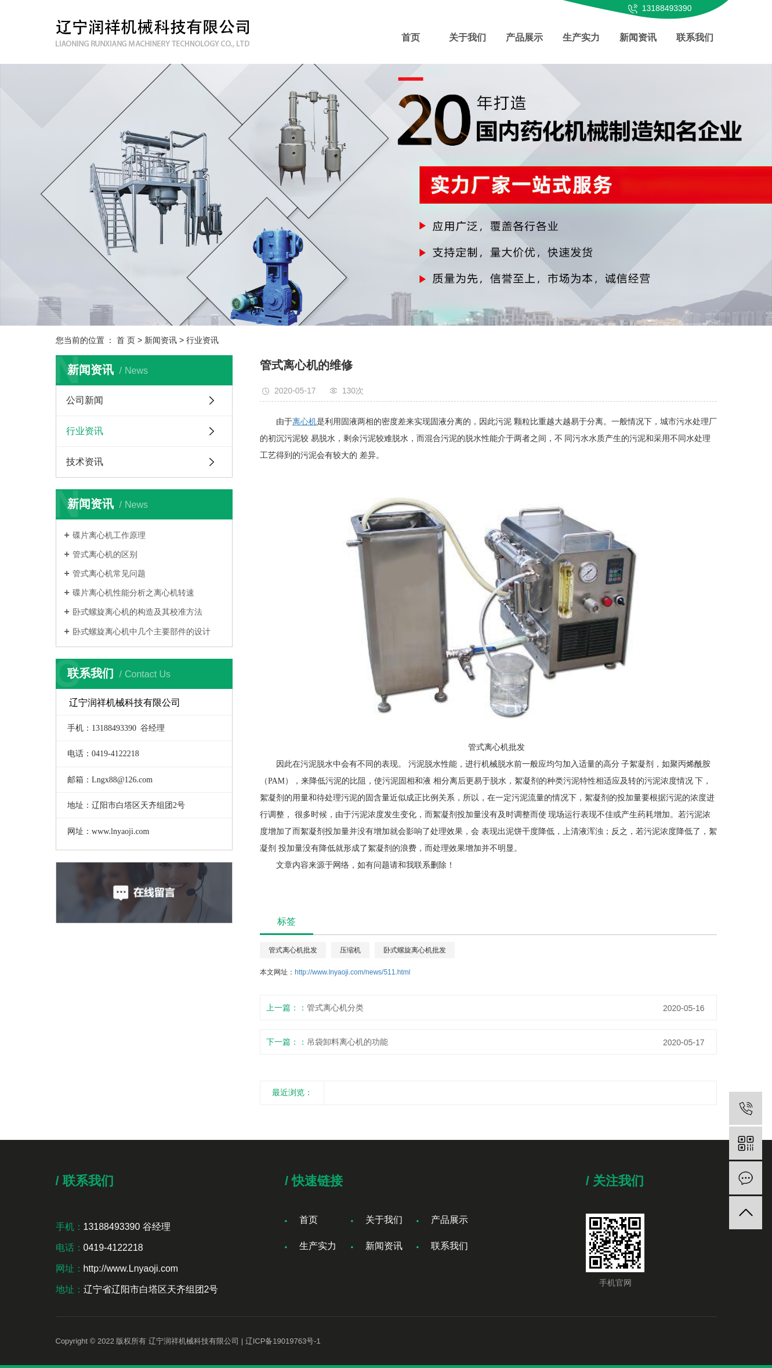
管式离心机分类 (335, 1007)
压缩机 (350, 950)
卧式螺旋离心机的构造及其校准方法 (137, 611)
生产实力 (581, 37)
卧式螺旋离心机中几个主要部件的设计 (142, 631)
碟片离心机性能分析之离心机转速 (133, 592)
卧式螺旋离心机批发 (414, 950)
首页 (410, 37)
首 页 (126, 340)
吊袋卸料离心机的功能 (347, 1041)
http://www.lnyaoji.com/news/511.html (352, 972)
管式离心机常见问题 (109, 573)
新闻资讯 (638, 37)
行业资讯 (202, 340)
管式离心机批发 (293, 950)
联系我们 (694, 37)
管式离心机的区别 (105, 554)
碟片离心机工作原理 (109, 535)
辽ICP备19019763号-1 (283, 1341)
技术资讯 (84, 462)
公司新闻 (84, 400)
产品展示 (524, 37)
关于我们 (467, 37)
